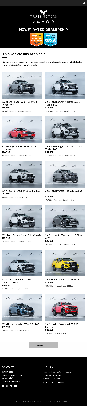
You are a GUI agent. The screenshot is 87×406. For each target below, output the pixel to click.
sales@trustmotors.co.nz (11, 381)
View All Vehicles (43, 345)
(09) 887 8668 (7, 372)
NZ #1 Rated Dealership (43, 29)
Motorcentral (63, 402)
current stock (10, 65)
